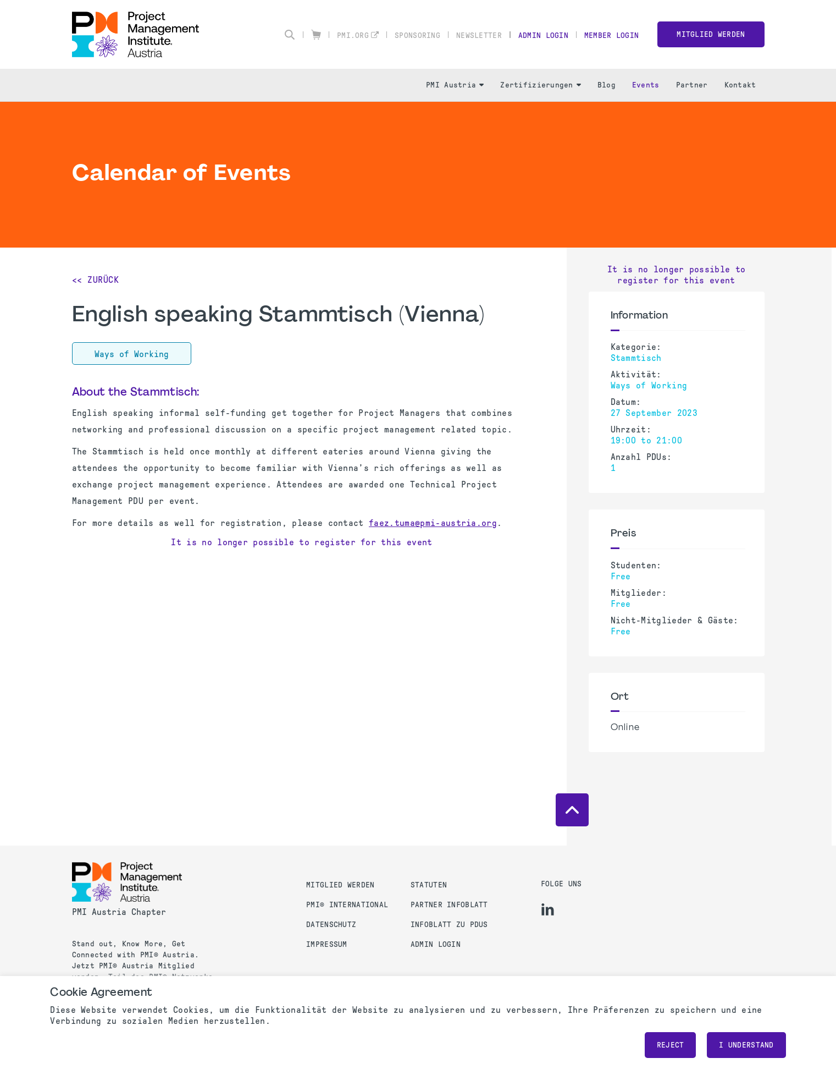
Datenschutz (331, 924)
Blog (606, 85)
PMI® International (347, 905)
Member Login (611, 35)
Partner (692, 85)
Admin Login (543, 35)
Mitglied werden (711, 34)
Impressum (326, 944)
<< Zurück (95, 279)
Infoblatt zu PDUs (449, 924)
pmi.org (353, 35)
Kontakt (740, 85)
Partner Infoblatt (449, 905)
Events (646, 85)
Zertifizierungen (540, 85)
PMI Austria (455, 85)
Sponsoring (417, 35)
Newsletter (479, 35)
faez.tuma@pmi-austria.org (433, 523)
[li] (548, 909)
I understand (746, 1045)
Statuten (429, 885)
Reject (670, 1045)
